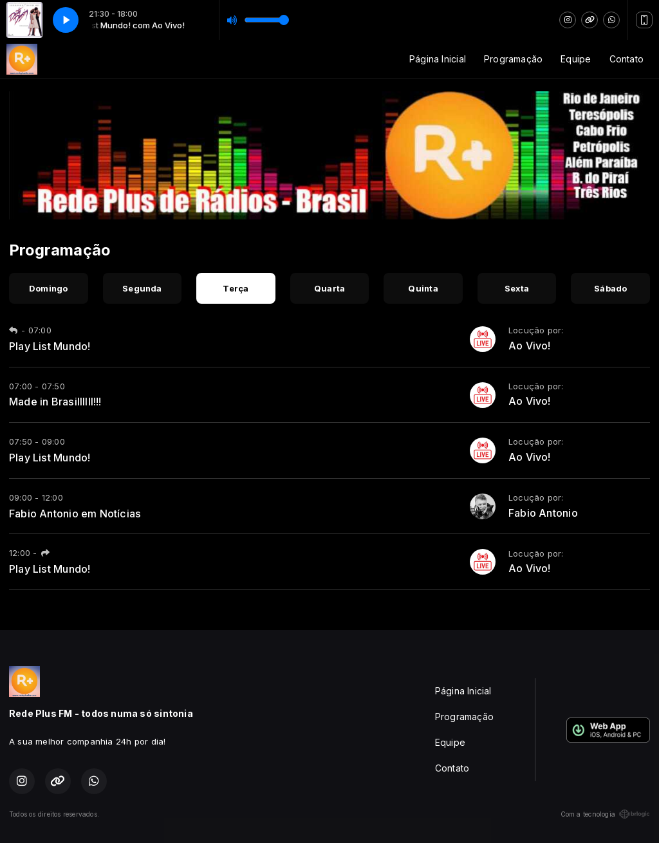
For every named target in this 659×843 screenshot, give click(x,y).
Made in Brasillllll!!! (55, 401)
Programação (513, 58)
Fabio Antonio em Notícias (75, 513)
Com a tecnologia (605, 814)
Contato (626, 58)
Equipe (576, 58)
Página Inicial (437, 58)
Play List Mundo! (49, 346)
